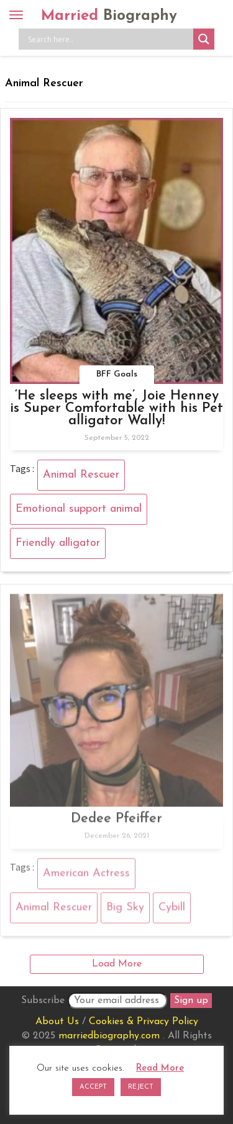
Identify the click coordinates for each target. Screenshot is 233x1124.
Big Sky (125, 910)
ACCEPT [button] (93, 1087)
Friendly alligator (58, 543)
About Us (57, 1022)
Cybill (171, 910)
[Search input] (109, 39)
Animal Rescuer (81, 475)
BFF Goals (116, 374)
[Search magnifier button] (203, 39)
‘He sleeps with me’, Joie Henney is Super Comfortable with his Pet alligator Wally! (116, 408)
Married (109, 16)
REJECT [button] (140, 1087)
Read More (160, 1068)
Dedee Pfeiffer (116, 821)
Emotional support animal (79, 509)
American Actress (86, 875)
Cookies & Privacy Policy (143, 1022)
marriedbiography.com (109, 1036)
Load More (117, 964)
